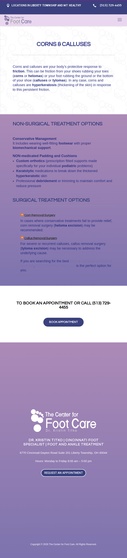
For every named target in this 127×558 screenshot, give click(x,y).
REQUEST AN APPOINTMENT (63, 473)
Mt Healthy (72, 5)
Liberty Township (44, 5)
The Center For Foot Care (55, 266)
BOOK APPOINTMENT (63, 322)
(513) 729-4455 (110, 5)
